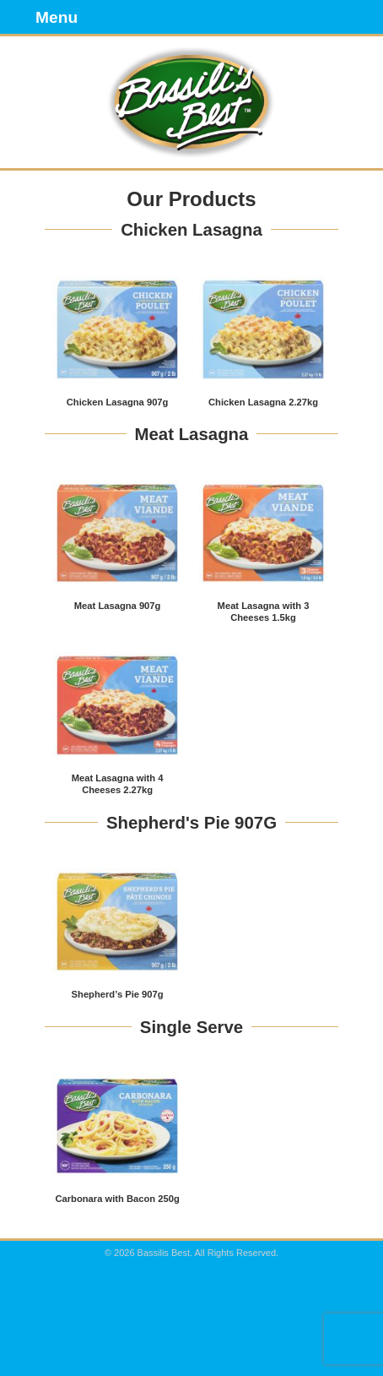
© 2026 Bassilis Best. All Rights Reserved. (191, 1253)
